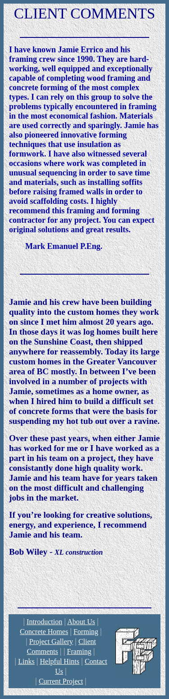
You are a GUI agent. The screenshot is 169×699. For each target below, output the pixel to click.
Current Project (61, 681)
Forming (85, 631)
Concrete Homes (44, 631)
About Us (81, 621)
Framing (79, 651)
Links (26, 661)
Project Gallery (51, 641)
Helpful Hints (59, 661)
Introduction (44, 621)
